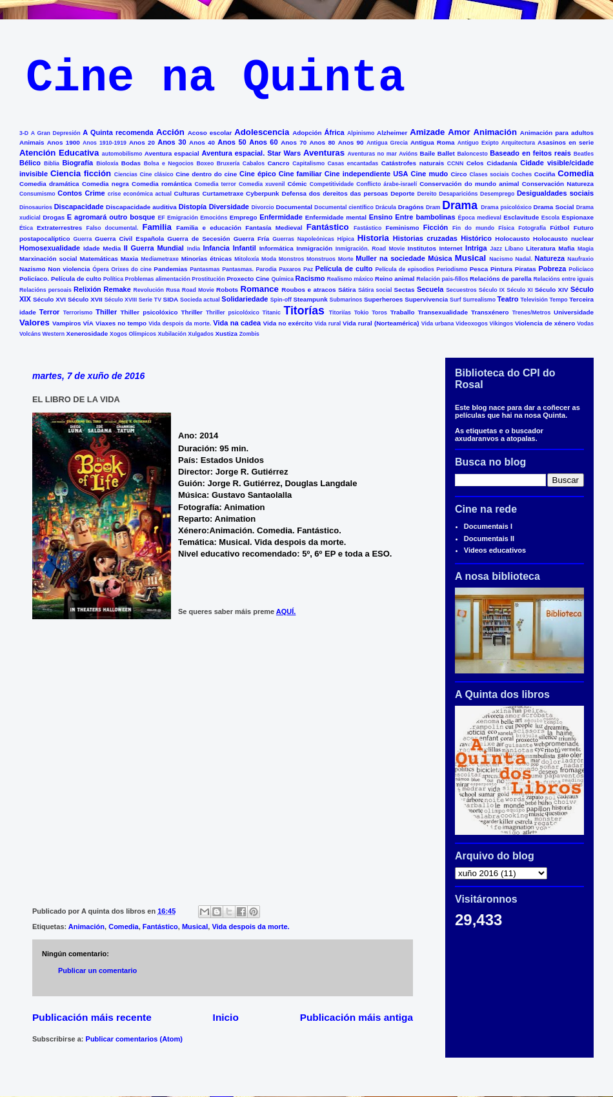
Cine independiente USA (366, 174)
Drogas (54, 217)
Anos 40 (202, 142)
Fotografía (532, 228)
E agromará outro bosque (111, 217)
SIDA (171, 299)
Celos (475, 163)
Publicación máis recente (92, 1017)
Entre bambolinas (425, 217)
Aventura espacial (172, 153)
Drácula (386, 207)
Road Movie (198, 290)
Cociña (545, 174)
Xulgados (201, 334)
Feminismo (402, 227)
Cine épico (257, 174)
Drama (459, 205)
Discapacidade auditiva (141, 206)
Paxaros (290, 269)
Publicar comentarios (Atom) (134, 1039)
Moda (268, 259)
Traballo (402, 312)
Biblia (51, 163)
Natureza (550, 258)
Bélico (30, 163)
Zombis (249, 334)
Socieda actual (200, 299)
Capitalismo (308, 163)
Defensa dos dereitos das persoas (335, 193)
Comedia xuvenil (262, 184)
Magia (586, 248)
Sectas (404, 289)
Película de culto (344, 268)
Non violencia (69, 268)
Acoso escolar (210, 132)
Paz (308, 269)
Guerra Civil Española (129, 238)
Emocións (213, 217)
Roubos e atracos (308, 289)
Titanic (272, 312)
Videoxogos (472, 323)
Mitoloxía (246, 259)
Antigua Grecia (387, 142)
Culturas (187, 193)
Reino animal (395, 278)
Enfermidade (281, 217)
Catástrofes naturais (412, 163)
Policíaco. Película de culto (60, 278)
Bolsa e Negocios (169, 163)
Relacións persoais (45, 290)
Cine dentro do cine (206, 174)
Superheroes (383, 299)
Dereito (426, 193)
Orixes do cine (131, 269)
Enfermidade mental (336, 217)
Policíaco (581, 269)
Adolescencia (261, 132)
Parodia (266, 269)
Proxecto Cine (247, 278)
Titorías (303, 310)
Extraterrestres (59, 227)
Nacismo (501, 259)
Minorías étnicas (206, 258)
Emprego (243, 217)
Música (440, 258)
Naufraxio (580, 259)
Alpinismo (361, 133)
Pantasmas (204, 269)
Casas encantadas (353, 163)
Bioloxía (107, 163)
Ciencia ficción (80, 173)
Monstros (292, 259)
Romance (260, 289)
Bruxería (228, 163)
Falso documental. (112, 228)
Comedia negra (105, 183)
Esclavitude (521, 217)
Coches (521, 174)
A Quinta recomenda (118, 132)
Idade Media (102, 248)
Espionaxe (578, 217)
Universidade (574, 312)
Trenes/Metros (531, 312)
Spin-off (281, 299)
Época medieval (479, 217)
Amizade (427, 132)
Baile (428, 153)
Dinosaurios (35, 207)
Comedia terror (215, 184)
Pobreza (553, 268)
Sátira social (375, 290)
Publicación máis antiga (356, 1017)
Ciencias (125, 174)
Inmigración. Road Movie (370, 248)
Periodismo (451, 269)
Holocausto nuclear (563, 238)
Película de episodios (404, 269)
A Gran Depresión (56, 133)
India (194, 248)
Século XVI (49, 299)
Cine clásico (156, 174)
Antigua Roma (432, 142)
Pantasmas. (238, 269)
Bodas (131, 163)
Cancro (278, 163)
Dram (433, 207)
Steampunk (310, 299)
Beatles (584, 153)
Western (54, 334)
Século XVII (85, 299)
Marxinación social (48, 258)
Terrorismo (78, 312)
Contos (69, 193)
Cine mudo (429, 174)
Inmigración (314, 248)
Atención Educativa (59, 153)
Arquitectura (518, 142)
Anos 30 (171, 142)
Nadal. (523, 259)
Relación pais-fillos (442, 279)
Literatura (541, 248)
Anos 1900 (63, 142)
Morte (346, 259)
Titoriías (340, 312)
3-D (23, 133)
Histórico (476, 238)
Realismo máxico (350, 279)
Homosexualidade (49, 248)
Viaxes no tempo (120, 323)
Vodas (585, 323)
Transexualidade (443, 312)
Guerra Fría (252, 238)
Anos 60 (263, 142)
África (335, 132)
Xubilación (171, 334)
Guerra (83, 239)
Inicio (226, 1017)
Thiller (106, 312)
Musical (470, 258)
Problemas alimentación (157, 279)
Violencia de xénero (545, 323)
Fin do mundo (473, 228)
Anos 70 (293, 142)
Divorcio (262, 207)
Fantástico (327, 227)
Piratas (525, 268)
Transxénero (490, 312)
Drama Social (554, 206)
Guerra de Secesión (198, 238)
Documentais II (489, 538)
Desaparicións (458, 193)
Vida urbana (437, 323)
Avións (408, 153)
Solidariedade (244, 299)
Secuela (430, 289)
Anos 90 (351, 142)
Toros (379, 312)
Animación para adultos (557, 132)
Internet (450, 248)
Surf (455, 299)
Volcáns (30, 334)
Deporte (402, 193)
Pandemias (170, 268)
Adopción (307, 132)
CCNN (455, 163)
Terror (49, 312)
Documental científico (344, 207)
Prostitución (208, 279)
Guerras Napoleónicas (303, 239)
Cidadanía (502, 163)
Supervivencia (426, 299)
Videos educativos (495, 550)
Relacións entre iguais (563, 279)
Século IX (492, 290)
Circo (458, 174)
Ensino (381, 217)
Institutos (422, 248)
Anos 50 (231, 142)
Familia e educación (208, 227)
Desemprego (497, 193)
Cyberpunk (262, 193)
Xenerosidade (87, 333)
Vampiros (66, 323)
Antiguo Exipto (478, 142)
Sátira (347, 289)
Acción (170, 132)
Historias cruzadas (425, 238)
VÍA (88, 323)
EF (161, 217)
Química (282, 279)
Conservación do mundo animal (469, 183)
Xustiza (226, 333)
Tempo (559, 299)
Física (506, 228)
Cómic (296, 183)
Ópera (100, 269)
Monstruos (321, 259)
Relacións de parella (501, 278)
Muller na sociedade (390, 258)
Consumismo (37, 193)
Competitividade (332, 184)
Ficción (435, 227)
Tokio (361, 312)
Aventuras (324, 153)
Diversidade (229, 206)
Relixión (87, 289)
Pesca (479, 268)
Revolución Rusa (157, 290)
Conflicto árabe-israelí (386, 184)
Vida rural (328, 323)
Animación (495, 132)
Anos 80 (322, 142)
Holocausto (512, 238)
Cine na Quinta (215, 78)
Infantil (244, 248)
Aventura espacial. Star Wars (251, 153)
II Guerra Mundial (154, 248)
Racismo (310, 278)
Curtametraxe (222, 193)
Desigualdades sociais (555, 193)
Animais (31, 142)
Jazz (496, 248)
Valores (34, 322)
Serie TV (150, 299)
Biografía (77, 163)
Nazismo (32, 268)
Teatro (508, 299)
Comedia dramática (49, 183)
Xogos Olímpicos (133, 334)
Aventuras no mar (372, 153)
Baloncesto (472, 153)
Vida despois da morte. (179, 323)
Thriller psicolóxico (232, 312)
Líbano (514, 248)
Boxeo (205, 163)
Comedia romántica (162, 183)
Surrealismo (479, 299)
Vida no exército (288, 323)
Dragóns (411, 206)
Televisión (534, 299)
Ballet (446, 153)
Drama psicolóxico (506, 207)
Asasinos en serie (566, 142)
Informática (276, 248)
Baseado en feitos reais (530, 153)
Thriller (191, 312)
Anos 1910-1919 (104, 142)
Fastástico (368, 228)
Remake (117, 289)
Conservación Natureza (558, 183)
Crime (95, 193)
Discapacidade (79, 206)
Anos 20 (142, 142)
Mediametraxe (160, 259)
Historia (373, 238)
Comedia (576, 173)
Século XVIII (121, 299)
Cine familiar (300, 174)
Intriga (476, 248)
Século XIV (551, 289)
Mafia (566, 248)
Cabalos (254, 163)
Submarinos (346, 299)
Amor (459, 132)
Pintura (501, 268)
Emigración (182, 217)
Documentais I (488, 526)
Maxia (129, 258)
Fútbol (559, 227)
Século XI (519, 290)
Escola (550, 217)
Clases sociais (489, 174)
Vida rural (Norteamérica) (381, 323)
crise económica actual (140, 193)
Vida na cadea (237, 323)
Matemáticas (99, 258)
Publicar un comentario (97, 970)
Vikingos (502, 323)
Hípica (345, 239)
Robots (227, 289)
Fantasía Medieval (273, 227)
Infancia (216, 248)
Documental (294, 206)
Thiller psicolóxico (149, 312)
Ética (26, 228)
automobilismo (122, 153)
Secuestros (461, 290)
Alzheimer (392, 132)
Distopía (192, 206)
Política (113, 279)
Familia (156, 227)
